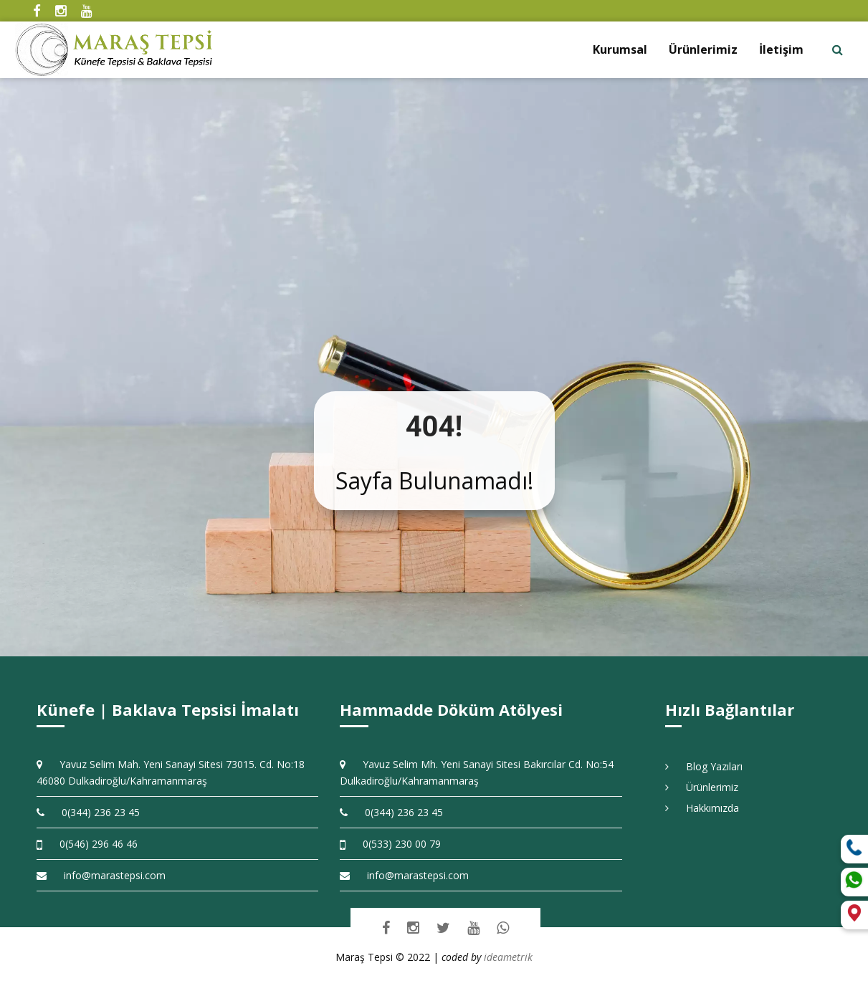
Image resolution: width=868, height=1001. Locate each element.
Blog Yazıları (704, 766)
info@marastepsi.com (101, 875)
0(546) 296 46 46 (87, 844)
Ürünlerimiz (703, 49)
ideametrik (508, 957)
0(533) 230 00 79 (390, 844)
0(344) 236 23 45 (88, 812)
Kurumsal (620, 49)
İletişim (781, 49)
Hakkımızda (702, 808)
